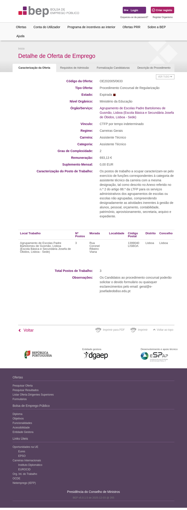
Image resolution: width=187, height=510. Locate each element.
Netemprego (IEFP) (24, 483)
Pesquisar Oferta (23, 385)
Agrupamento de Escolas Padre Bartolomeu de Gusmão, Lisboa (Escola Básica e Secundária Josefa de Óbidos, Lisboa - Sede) (137, 112)
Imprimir (143, 329)
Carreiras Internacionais (27, 460)
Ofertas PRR (131, 27)
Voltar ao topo (163, 329)
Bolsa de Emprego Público (31, 406)
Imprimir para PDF (114, 329)
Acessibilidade (21, 427)
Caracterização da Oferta (34, 67)
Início (21, 48)
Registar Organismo (163, 17)
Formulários (20, 399)
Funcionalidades (22, 423)
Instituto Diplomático (30, 465)
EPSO (22, 456)
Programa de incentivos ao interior (91, 27)
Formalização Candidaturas (113, 67)
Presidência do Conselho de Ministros (93, 492)
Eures (21, 451)
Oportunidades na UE (25, 447)
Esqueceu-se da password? (134, 17)
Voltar (26, 330)
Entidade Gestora (23, 432)
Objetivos (18, 418)
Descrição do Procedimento (153, 67)
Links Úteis (20, 438)
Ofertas (21, 27)
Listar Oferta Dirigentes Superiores (33, 394)
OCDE (16, 478)
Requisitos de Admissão (74, 67)
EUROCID (24, 469)
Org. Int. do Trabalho (25, 474)
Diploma (17, 414)
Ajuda (20, 36)
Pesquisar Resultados (26, 390)
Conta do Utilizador (46, 27)
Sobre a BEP (157, 27)
